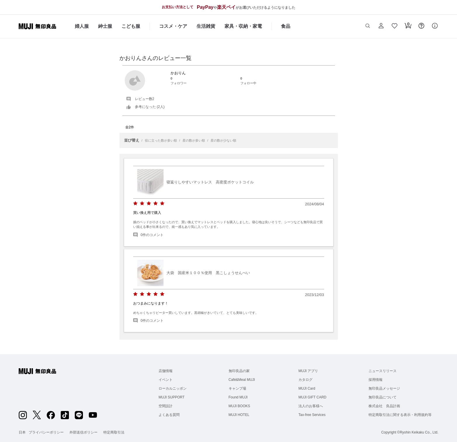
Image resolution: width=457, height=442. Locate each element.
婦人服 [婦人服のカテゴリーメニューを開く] (82, 26)
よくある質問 (169, 415)
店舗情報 (166, 371)
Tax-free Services (312, 415)
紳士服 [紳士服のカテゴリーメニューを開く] (105, 26)
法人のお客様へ (310, 406)
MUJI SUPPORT (172, 397)
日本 (22, 432)
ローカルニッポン (173, 388)
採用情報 (376, 380)
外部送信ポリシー (83, 432)
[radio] (135, 203)
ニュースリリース (383, 371)
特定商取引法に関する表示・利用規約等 (400, 415)
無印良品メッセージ (384, 388)
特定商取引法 (113, 432)
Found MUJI (238, 397)
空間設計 (166, 406)
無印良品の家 (239, 371)
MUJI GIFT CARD (312, 397)
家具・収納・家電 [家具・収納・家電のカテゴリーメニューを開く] (243, 26)
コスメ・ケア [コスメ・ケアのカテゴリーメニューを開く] (173, 26)
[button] (367, 26)
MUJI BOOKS (239, 406)
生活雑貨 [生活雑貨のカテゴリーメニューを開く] (206, 26)
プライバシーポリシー (46, 432)
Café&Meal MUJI (242, 380)
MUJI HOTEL (239, 415)
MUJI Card (306, 388)
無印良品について (383, 397)
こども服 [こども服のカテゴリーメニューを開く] (130, 26)
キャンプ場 (237, 388)
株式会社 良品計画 (384, 406)
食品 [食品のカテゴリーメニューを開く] (285, 26)
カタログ (305, 380)
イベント (166, 380)
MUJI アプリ (308, 371)
